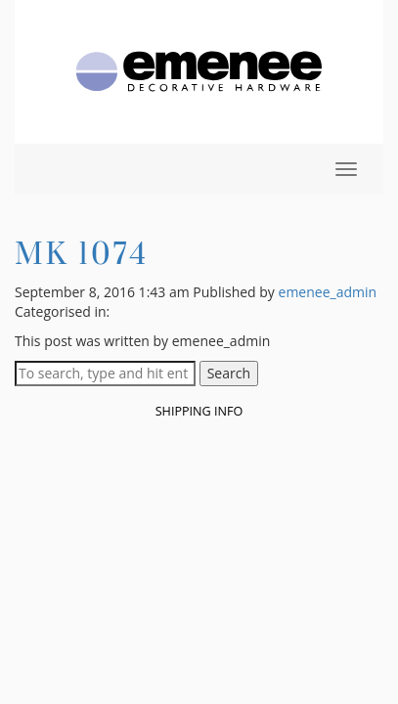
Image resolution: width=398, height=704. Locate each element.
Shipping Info (199, 411)
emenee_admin (328, 292)
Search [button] (228, 373)
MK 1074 (82, 252)
